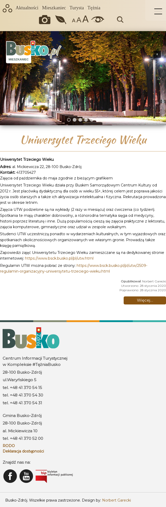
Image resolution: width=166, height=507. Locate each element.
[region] (83, 78)
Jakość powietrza (61, 19)
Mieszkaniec (54, 7)
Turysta (77, 7)
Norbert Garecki (116, 500)
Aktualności (27, 7)
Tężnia (94, 7)
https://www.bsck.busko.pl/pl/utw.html (59, 258)
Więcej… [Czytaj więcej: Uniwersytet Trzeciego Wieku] (145, 300)
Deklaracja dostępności (23, 451)
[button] (6, 78)
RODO (9, 445)
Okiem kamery (46, 19)
